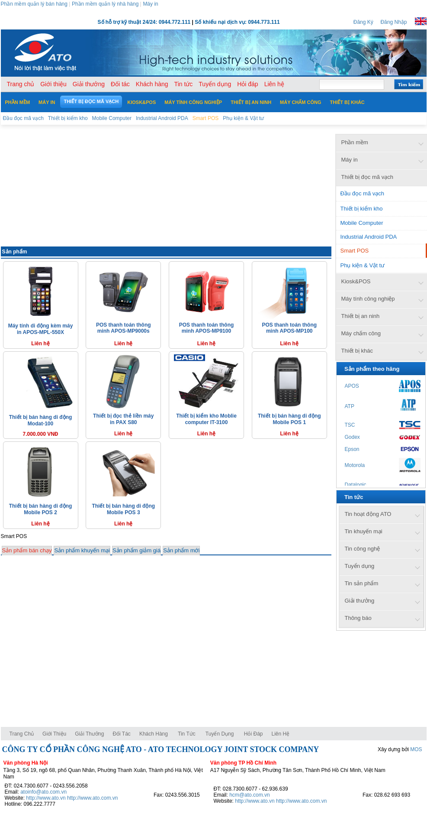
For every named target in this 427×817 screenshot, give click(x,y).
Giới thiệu (54, 734)
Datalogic (355, 485)
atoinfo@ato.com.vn (43, 792)
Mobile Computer (361, 223)
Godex (352, 437)
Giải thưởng (89, 734)
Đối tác (121, 734)
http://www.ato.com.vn (92, 798)
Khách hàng (154, 734)
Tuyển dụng (219, 734)
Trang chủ (22, 734)
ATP (349, 406)
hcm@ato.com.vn (249, 795)
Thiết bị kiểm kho (361, 208)
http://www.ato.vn (45, 798)
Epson (352, 449)
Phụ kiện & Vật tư (362, 265)
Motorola (355, 465)
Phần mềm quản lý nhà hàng (105, 4)
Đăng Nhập (393, 22)
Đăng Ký (363, 22)
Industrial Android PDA (368, 236)
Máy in (150, 4)
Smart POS (354, 250)
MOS (416, 749)
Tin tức (187, 734)
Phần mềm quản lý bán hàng (34, 4)
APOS (352, 386)
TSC (350, 425)
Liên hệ (281, 734)
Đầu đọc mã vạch (362, 193)
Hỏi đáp (253, 734)
